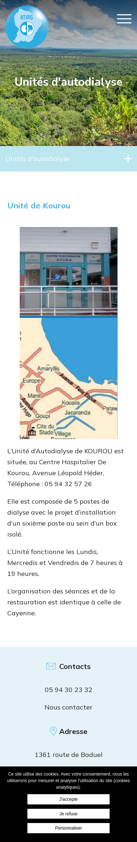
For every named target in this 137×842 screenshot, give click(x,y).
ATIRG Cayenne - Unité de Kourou (27, 27)
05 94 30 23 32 (68, 689)
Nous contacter (68, 707)
